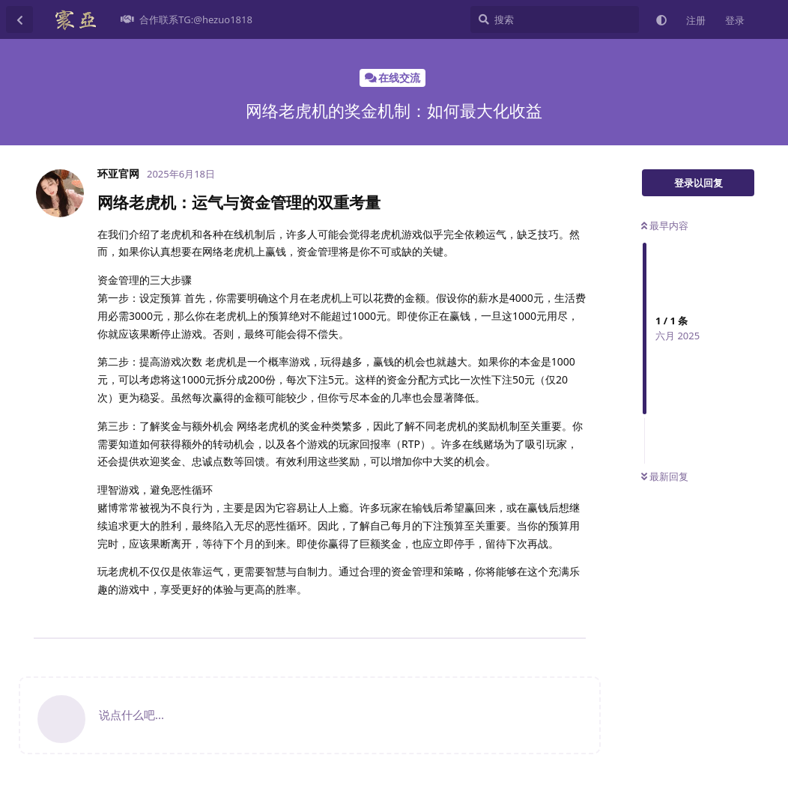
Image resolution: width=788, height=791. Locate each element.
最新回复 (664, 476)
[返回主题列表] (19, 19)
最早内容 (664, 225)
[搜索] (554, 19)
